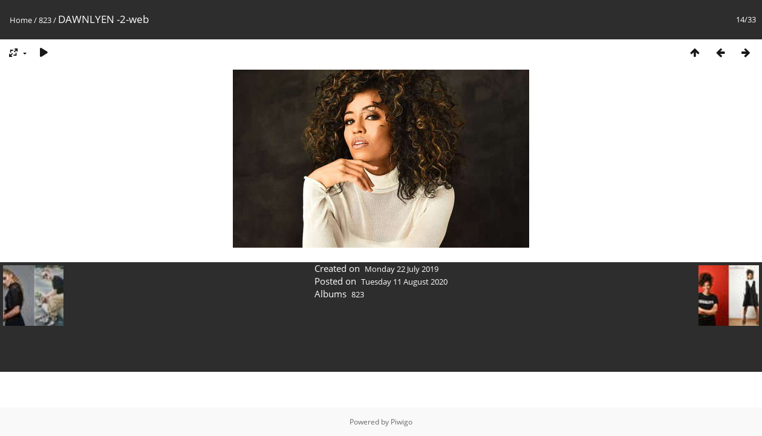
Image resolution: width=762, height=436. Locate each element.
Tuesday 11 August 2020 (404, 281)
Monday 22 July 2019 (401, 268)
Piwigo (401, 422)
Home (21, 20)
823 (45, 20)
